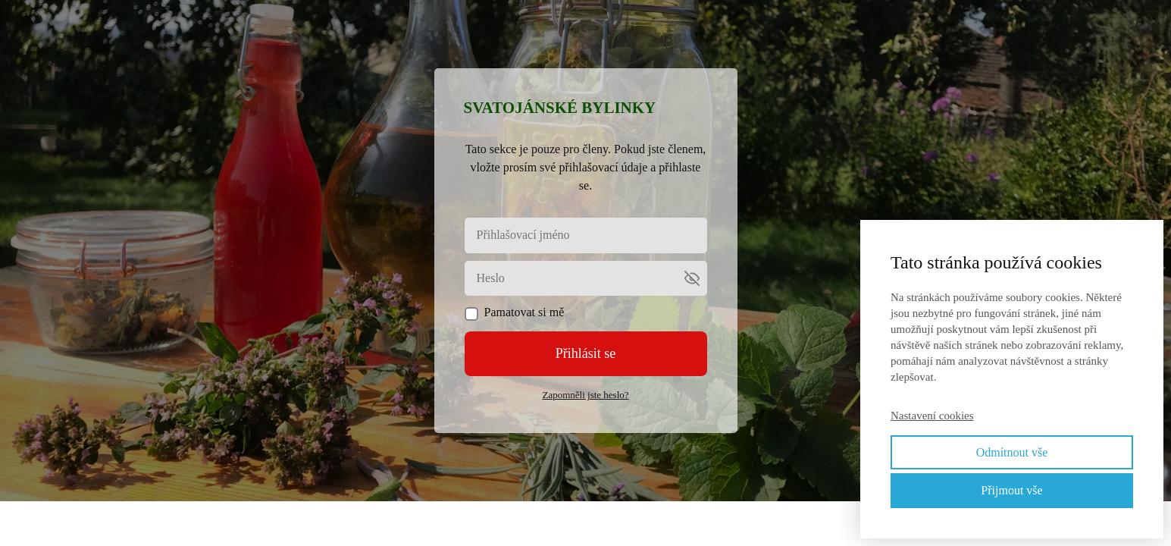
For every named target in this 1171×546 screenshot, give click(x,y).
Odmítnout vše (1012, 452)
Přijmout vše (1011, 490)
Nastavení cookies (932, 416)
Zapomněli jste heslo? (585, 394)
